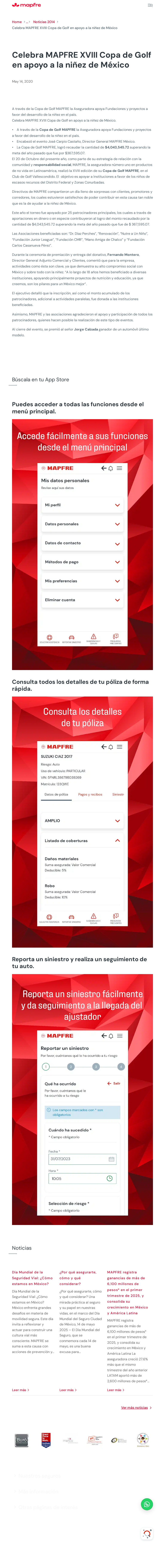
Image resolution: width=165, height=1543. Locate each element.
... (27, 22)
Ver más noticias (134, 1407)
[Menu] (150, 5)
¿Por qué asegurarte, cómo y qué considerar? (78, 1278)
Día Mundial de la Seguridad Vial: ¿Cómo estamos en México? (32, 1278)
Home (17, 22)
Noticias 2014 (44, 22)
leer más (19, 1390)
